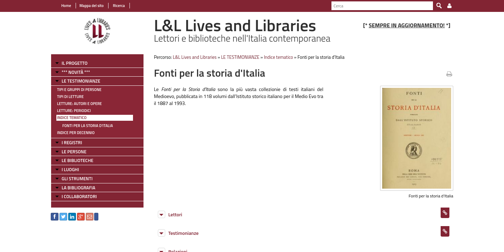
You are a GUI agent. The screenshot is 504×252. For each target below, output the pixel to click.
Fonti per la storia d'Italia (87, 125)
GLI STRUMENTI (77, 178)
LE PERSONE (74, 151)
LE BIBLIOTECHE (77, 160)
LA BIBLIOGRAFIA (78, 187)
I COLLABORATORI (79, 196)
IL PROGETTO (75, 62)
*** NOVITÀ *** (76, 72)
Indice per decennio (75, 132)
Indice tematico (71, 117)
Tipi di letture (70, 96)
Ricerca (118, 5)
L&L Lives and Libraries (195, 57)
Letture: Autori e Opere (79, 103)
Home (66, 5)
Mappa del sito (91, 5)
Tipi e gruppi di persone (79, 89)
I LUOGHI (70, 169)
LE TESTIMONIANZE (81, 80)
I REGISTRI (72, 142)
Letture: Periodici (74, 110)
